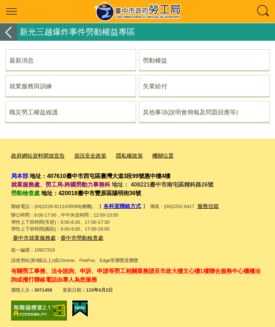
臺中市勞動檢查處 (73, 234)
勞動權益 (155, 60)
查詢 (263, 11)
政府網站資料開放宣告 (34, 155)
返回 (8, 32)
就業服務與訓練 (30, 86)
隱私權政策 (116, 155)
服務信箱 (201, 204)
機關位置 (146, 155)
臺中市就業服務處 (31, 234)
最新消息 (21, 60)
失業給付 (155, 86)
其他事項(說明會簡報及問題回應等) (190, 112)
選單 (11, 11)
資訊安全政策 (81, 155)
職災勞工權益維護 (33, 112)
